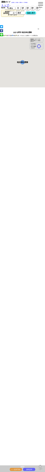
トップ (5, 5)
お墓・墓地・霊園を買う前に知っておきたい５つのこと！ (21, 463)
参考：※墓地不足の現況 (19, 183)
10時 (13, 230)
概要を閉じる (28, 117)
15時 (13, 235)
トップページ (16, 460)
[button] (22, 62)
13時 (13, 232)
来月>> (34, 216)
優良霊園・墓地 (9, 295)
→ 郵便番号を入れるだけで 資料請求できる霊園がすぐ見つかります (12, 13)
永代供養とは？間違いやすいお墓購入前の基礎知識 (19, 465)
